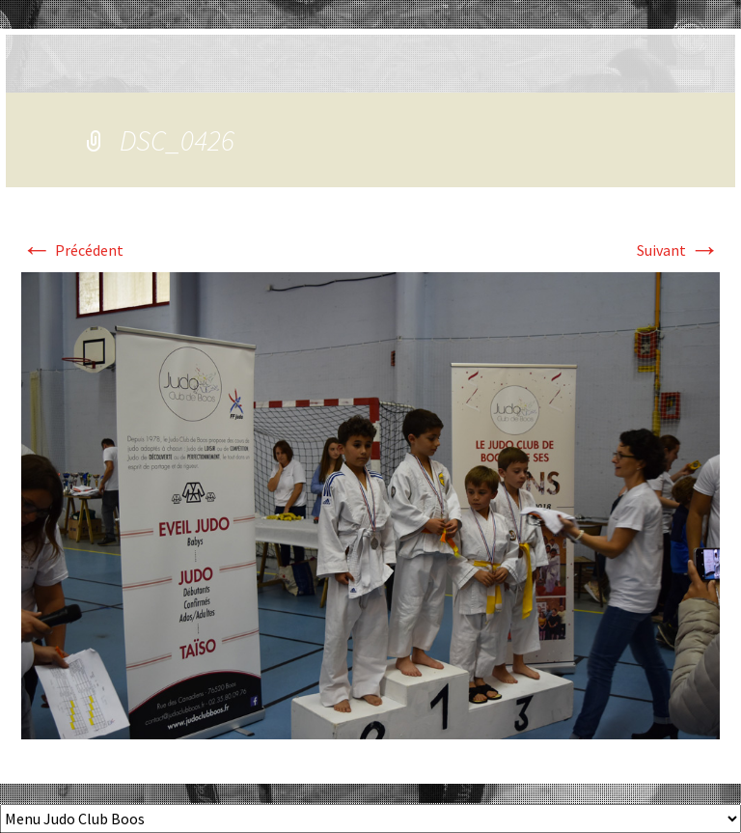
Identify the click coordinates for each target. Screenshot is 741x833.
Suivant (678, 250)
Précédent (72, 250)
